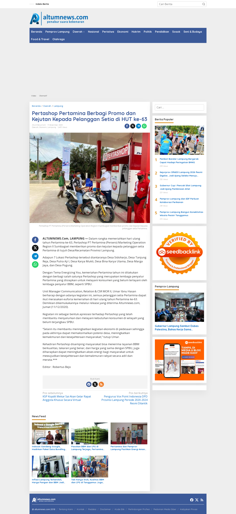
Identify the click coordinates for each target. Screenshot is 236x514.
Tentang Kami (66, 509)
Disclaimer (105, 509)
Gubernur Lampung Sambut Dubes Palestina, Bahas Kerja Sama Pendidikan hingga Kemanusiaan (176, 327)
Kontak (80, 509)
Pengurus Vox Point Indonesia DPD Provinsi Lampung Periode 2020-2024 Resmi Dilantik (122, 398)
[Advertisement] (118, 68)
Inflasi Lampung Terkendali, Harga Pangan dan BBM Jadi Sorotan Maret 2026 (48, 481)
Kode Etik (119, 509)
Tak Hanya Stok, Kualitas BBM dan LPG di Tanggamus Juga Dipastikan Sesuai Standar (87, 481)
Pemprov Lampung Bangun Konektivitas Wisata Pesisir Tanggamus (181, 214)
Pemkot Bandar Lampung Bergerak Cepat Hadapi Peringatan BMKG (179, 161)
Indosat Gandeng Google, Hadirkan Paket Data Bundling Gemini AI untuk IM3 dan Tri (48, 448)
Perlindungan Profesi (139, 509)
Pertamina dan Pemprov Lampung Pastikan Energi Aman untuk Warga (128, 448)
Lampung (52, 127)
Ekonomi (43, 127)
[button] (203, 4)
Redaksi (92, 509)
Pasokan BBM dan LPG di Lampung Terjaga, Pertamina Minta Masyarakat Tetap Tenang (89, 448)
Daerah (35, 127)
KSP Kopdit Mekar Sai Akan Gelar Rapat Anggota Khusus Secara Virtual (68, 396)
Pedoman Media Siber (165, 509)
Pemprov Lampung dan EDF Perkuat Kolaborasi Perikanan (179, 200)
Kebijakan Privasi (188, 509)
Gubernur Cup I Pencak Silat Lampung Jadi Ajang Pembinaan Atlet (180, 187)
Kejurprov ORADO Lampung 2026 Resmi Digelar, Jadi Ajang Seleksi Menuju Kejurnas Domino (181, 174)
